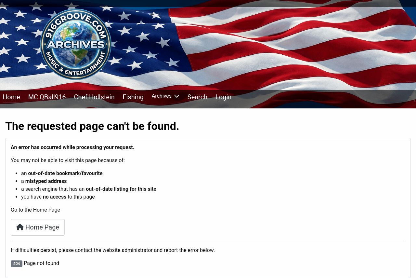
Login (223, 97)
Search (197, 97)
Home (11, 97)
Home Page (37, 227)
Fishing (133, 97)
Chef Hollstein (94, 97)
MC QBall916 (47, 97)
